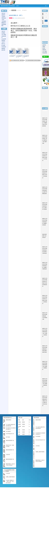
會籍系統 (3, 40)
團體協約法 (4, 22)
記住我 (42, 22)
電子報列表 (24, 10)
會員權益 (3, 32)
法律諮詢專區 (4, 37)
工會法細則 (4, 21)
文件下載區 (4, 34)
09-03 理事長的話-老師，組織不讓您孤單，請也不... (17, 60)
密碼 (42, 18)
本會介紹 (3, 13)
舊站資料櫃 (44, 52)
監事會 (43, 48)
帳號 (42, 14)
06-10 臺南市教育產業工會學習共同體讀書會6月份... (33, 60)
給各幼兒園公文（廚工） (16, 15)
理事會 (43, 46)
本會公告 (3, 31)
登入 (46, 5)
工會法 (3, 19)
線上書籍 (3, 45)
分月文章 (19, 10)
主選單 (17, 5)
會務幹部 (3, 14)
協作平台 (3, 43)
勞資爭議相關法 (4, 25)
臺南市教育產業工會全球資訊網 (8, 5)
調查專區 (3, 48)
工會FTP (3, 42)
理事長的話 (4, 18)
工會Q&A (3, 16)
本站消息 (14, 10)
